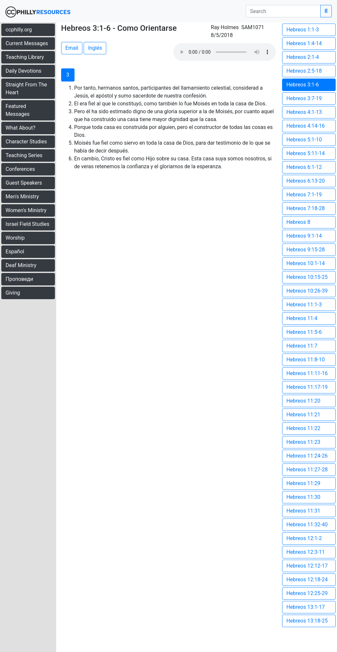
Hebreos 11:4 (301, 318)
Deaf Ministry (21, 265)
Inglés (95, 48)
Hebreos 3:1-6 (302, 85)
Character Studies (26, 141)
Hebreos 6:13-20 (305, 181)
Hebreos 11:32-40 (307, 524)
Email (71, 48)
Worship (15, 238)
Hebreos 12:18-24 (307, 579)
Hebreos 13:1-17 (305, 607)
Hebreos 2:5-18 (304, 71)
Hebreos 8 (298, 222)
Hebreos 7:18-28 (305, 208)
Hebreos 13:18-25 (307, 621)
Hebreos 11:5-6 (304, 332)
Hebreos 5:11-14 (305, 153)
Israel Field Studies (27, 224)
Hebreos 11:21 (303, 414)
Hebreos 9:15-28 (305, 249)
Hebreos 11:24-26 (307, 456)
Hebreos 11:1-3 (304, 304)
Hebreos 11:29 (303, 483)
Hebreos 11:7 (301, 346)
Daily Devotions (24, 71)
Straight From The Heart (26, 89)
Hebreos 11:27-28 (307, 469)
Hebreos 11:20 (303, 401)
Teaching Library (25, 57)
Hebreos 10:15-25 (307, 277)
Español (15, 251)
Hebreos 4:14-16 (305, 126)
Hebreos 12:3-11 (305, 552)
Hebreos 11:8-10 (305, 359)
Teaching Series (24, 155)
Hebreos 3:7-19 (304, 98)
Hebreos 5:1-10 (304, 139)
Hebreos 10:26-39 (307, 291)
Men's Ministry (22, 196)
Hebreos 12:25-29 (307, 593)
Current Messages (27, 43)
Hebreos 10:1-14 (305, 263)
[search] (283, 11)
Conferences (20, 169)
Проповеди (19, 279)
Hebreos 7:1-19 (304, 194)
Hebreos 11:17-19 (307, 387)
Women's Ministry (26, 210)
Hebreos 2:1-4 (302, 57)
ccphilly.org (19, 30)
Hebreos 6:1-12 (304, 167)
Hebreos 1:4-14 (304, 43)
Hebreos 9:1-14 (304, 236)
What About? (20, 128)
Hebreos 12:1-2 (304, 538)
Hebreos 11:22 (303, 428)
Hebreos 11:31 (303, 511)
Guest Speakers (24, 183)
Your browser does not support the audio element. (224, 52)
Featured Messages (17, 110)
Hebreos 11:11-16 (307, 373)
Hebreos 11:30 (303, 497)
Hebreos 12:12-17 (307, 566)
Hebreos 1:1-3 (302, 30)
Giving (13, 293)
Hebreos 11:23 (303, 442)
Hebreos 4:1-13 (304, 112)
